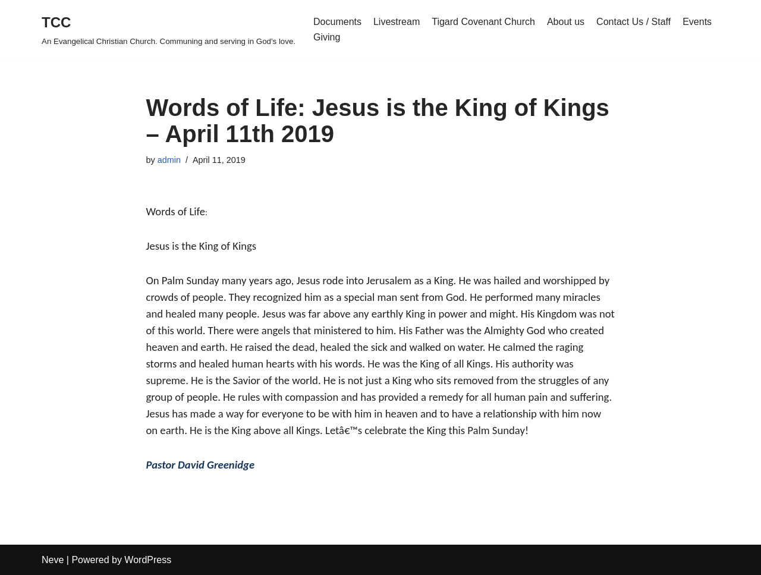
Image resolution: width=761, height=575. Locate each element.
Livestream (396, 22)
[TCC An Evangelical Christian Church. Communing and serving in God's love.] (168, 29)
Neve (53, 560)
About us (565, 22)
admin (169, 160)
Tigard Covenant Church (483, 22)
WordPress (147, 560)
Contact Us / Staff (633, 22)
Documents (337, 22)
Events (697, 22)
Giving (326, 37)
